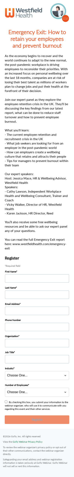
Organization (11, 336)
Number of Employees (16, 385)
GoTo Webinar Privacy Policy (27, 441)
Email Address (12, 303)
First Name (10, 271)
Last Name (10, 287)
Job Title (9, 352)
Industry (9, 368)
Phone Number (13, 320)
